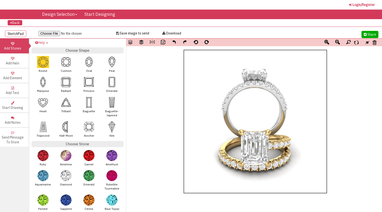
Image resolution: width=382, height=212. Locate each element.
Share (370, 34)
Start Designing (99, 14)
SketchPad (16, 34)
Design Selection (59, 14)
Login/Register (362, 5)
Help (41, 42)
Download (171, 33)
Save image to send (132, 33)
